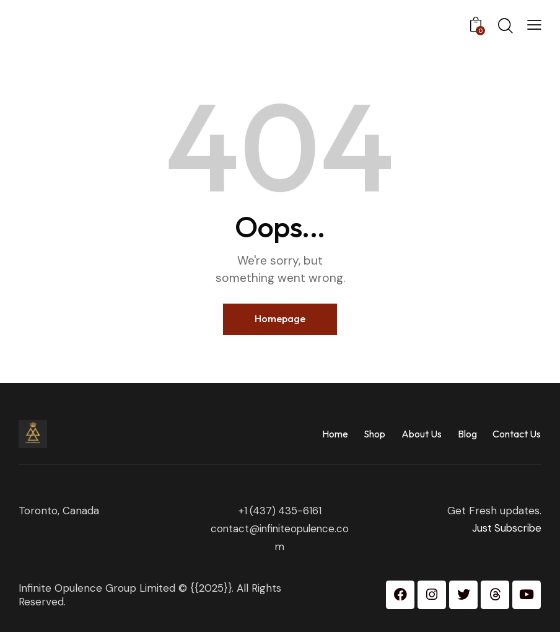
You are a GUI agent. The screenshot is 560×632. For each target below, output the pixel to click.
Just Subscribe (505, 528)
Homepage (280, 318)
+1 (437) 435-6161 (280, 510)
